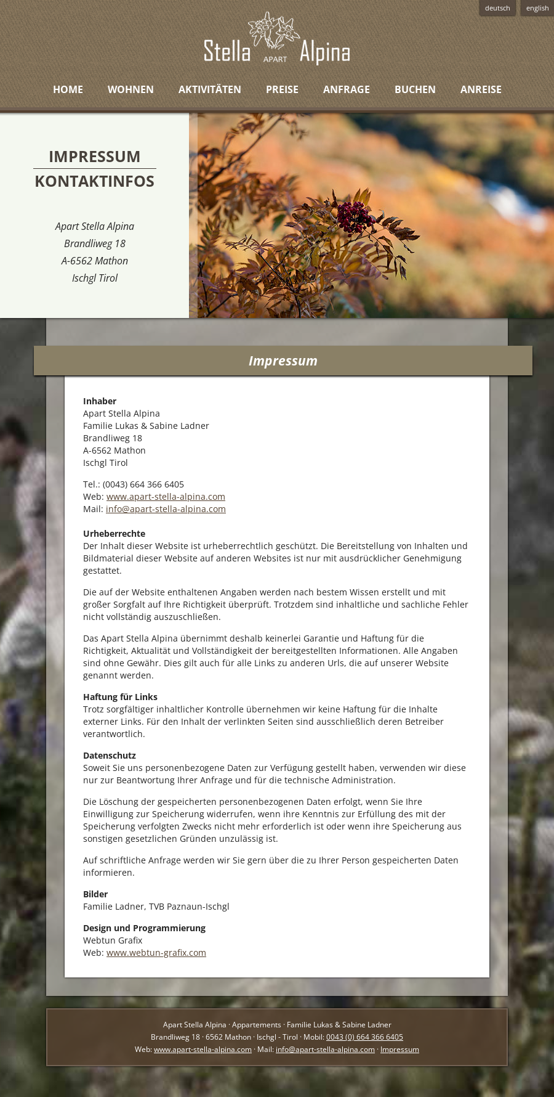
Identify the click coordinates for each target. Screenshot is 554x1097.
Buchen (415, 89)
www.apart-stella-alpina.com (165, 496)
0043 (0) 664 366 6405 (364, 1037)
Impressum (399, 1049)
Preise (282, 89)
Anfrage (346, 89)
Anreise (481, 89)
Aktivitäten (210, 89)
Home (68, 89)
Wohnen (131, 89)
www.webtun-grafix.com (156, 952)
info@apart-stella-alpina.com (166, 509)
